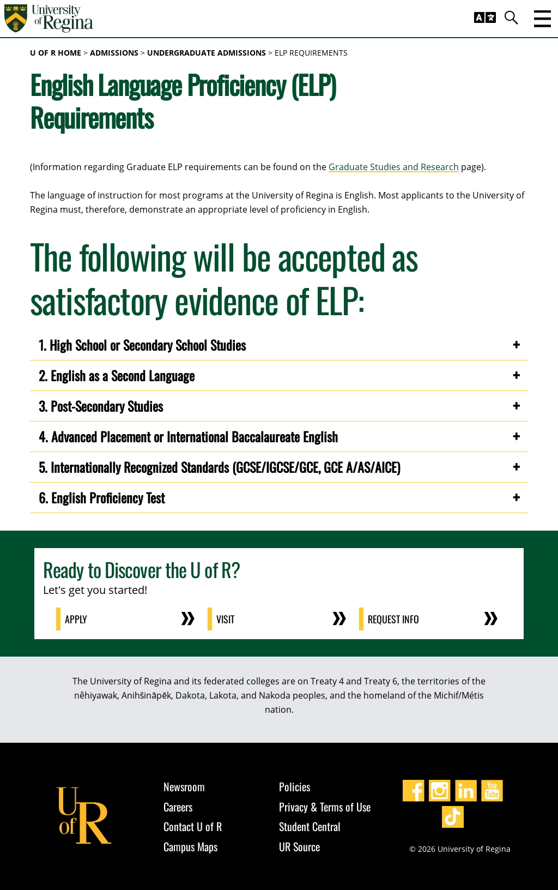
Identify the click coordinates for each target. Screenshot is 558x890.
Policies (294, 786)
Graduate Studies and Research (394, 167)
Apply (76, 619)
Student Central (310, 826)
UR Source (299, 846)
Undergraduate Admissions (206, 52)
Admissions (114, 52)
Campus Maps (190, 846)
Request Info (393, 619)
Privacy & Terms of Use (325, 806)
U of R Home (55, 52)
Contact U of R (192, 826)
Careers (177, 806)
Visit (225, 619)
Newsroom (184, 786)
